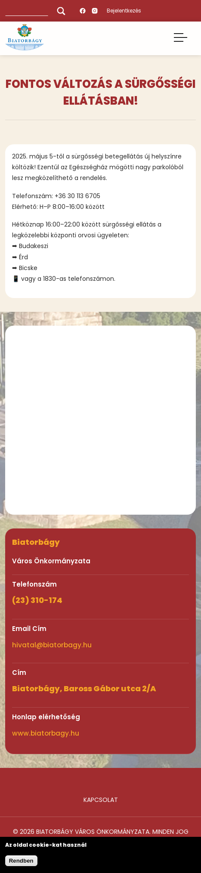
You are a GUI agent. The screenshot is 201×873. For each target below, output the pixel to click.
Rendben (21, 860)
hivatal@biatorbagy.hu (52, 644)
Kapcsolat (100, 799)
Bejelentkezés (124, 10)
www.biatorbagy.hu (45, 733)
